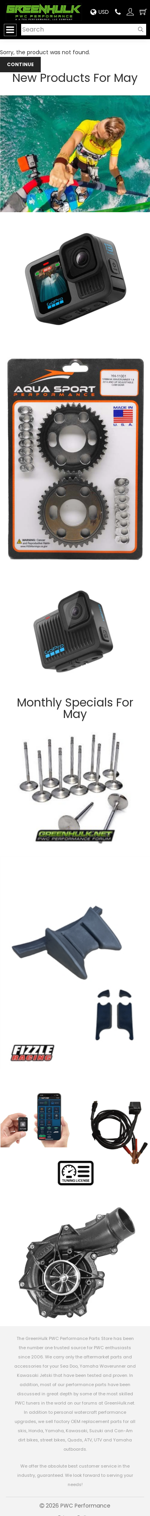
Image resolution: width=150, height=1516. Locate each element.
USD (99, 11)
